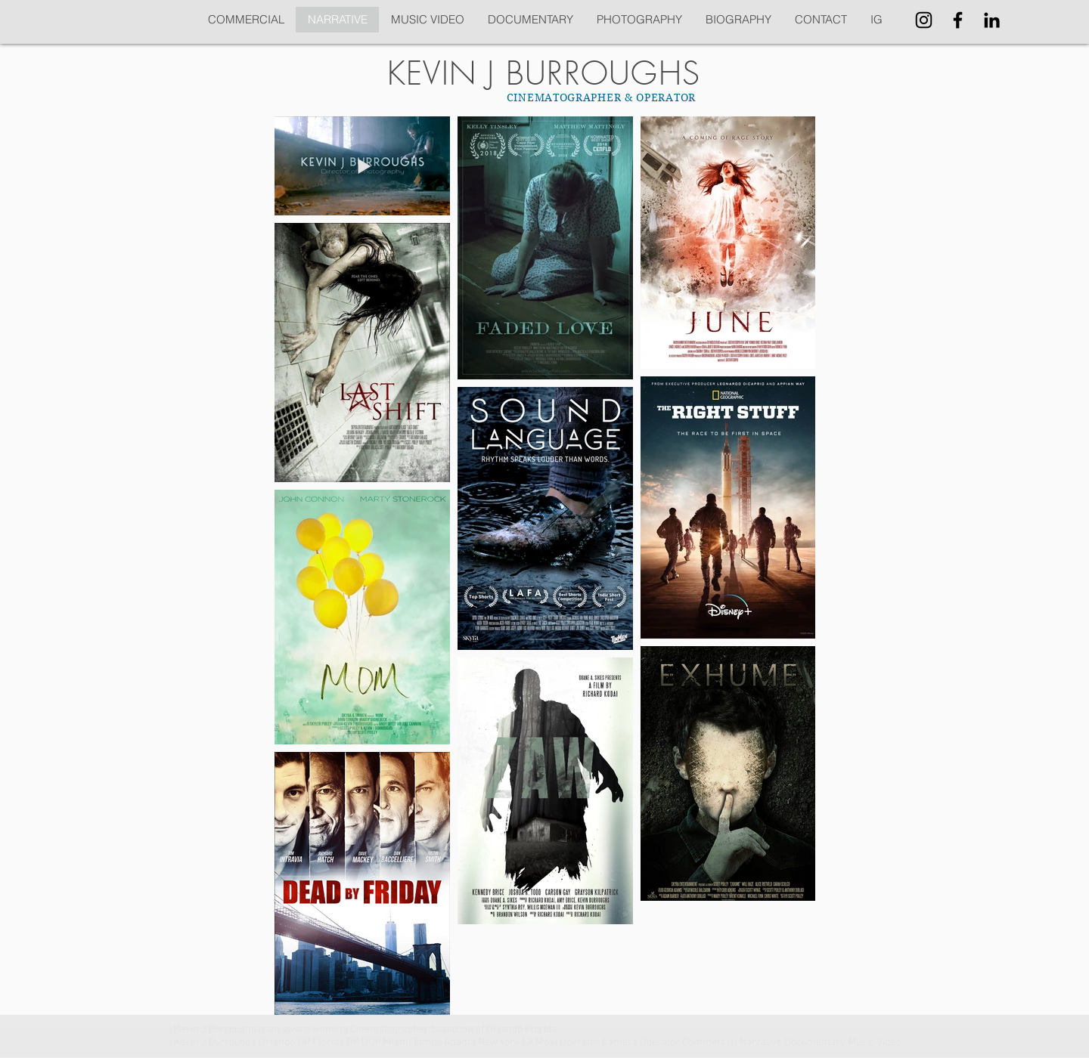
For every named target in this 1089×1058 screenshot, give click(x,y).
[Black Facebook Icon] (958, 20)
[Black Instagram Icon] (924, 20)
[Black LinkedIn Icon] (992, 20)
